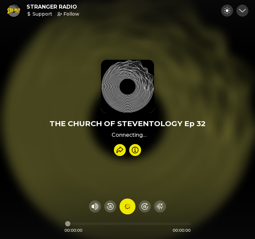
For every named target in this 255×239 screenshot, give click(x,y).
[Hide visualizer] (160, 206)
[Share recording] (120, 150)
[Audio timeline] (128, 223)
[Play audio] (127, 206)
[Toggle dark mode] (227, 11)
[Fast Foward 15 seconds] (145, 206)
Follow (68, 14)
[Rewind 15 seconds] (110, 206)
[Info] (135, 150)
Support (39, 14)
